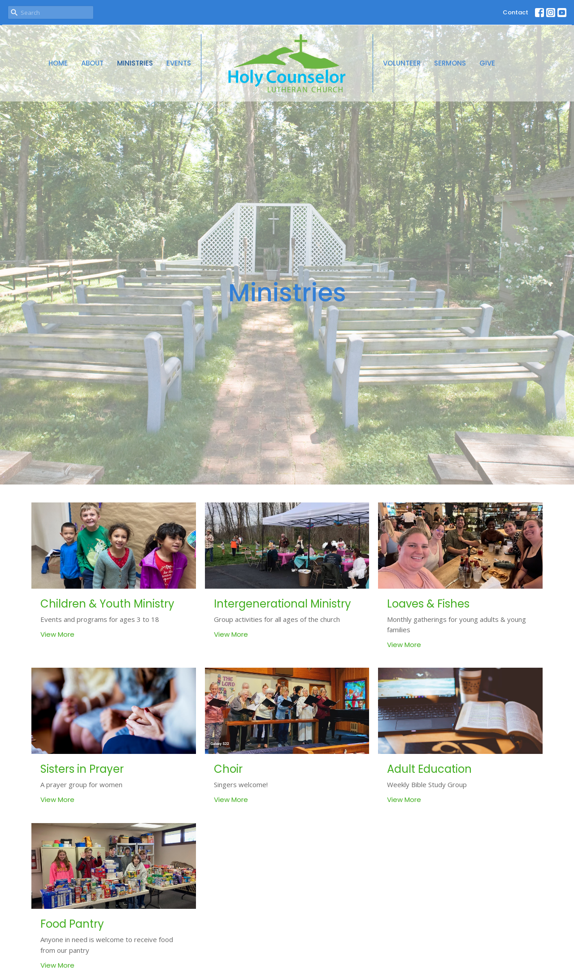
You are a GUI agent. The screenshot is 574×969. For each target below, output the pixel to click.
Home (58, 63)
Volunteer (402, 63)
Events (178, 63)
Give (487, 63)
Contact (515, 12)
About (92, 63)
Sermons (450, 63)
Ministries (135, 63)
